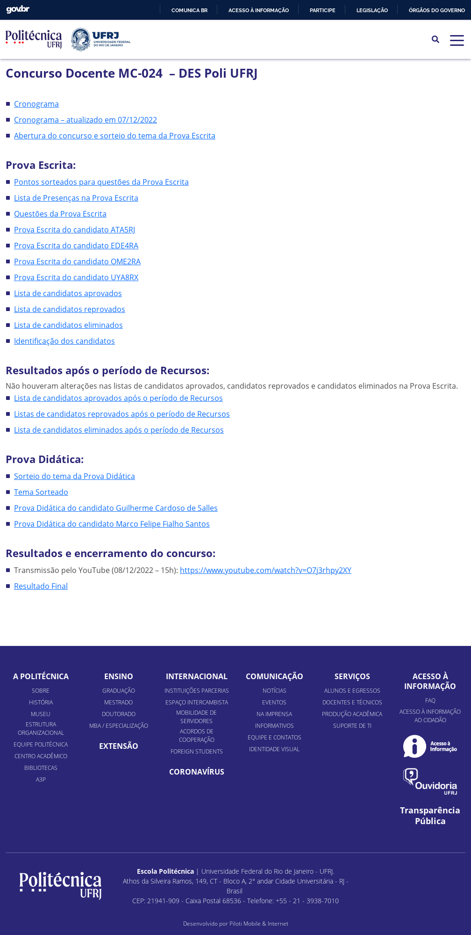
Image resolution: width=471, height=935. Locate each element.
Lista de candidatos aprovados (68, 293)
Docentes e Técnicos (352, 702)
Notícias (274, 691)
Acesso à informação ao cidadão (430, 716)
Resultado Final (41, 586)
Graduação (118, 691)
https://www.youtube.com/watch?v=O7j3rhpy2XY (265, 570)
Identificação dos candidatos (64, 341)
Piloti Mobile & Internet (258, 924)
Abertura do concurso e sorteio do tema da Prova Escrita (114, 135)
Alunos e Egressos (352, 691)
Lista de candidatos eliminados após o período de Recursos (119, 430)
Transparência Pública (430, 815)
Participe (322, 10)
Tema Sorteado (41, 492)
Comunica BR (189, 10)
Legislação (372, 10)
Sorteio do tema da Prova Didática (74, 476)
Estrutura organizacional (41, 728)
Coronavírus (196, 772)
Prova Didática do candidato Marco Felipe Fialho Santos (112, 524)
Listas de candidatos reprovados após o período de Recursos (122, 414)
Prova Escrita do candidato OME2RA (77, 261)
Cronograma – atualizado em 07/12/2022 (85, 120)
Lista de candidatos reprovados (69, 309)
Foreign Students (197, 751)
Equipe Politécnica (41, 744)
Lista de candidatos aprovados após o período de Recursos (118, 398)
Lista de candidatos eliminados (68, 325)
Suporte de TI (352, 726)
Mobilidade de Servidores (196, 717)
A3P (41, 779)
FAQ (430, 700)
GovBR (17, 9)
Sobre (41, 691)
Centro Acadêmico (40, 756)
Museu (40, 714)
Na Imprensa (274, 714)
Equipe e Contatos (274, 737)
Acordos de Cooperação (196, 735)
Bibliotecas (40, 768)
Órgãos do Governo (437, 10)
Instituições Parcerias (196, 691)
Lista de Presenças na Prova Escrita (76, 198)
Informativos (274, 726)
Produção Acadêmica (352, 714)
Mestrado (118, 702)
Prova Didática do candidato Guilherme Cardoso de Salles (116, 508)
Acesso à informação (258, 10)
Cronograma (36, 104)
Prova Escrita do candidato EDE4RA (76, 245)
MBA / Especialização (118, 726)
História (41, 702)
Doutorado (119, 714)
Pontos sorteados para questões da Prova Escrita (101, 182)
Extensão (118, 746)
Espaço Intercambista (196, 702)
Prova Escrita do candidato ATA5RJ (74, 230)
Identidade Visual (274, 749)
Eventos (274, 702)
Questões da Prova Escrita (60, 214)
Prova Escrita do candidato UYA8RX (76, 277)
